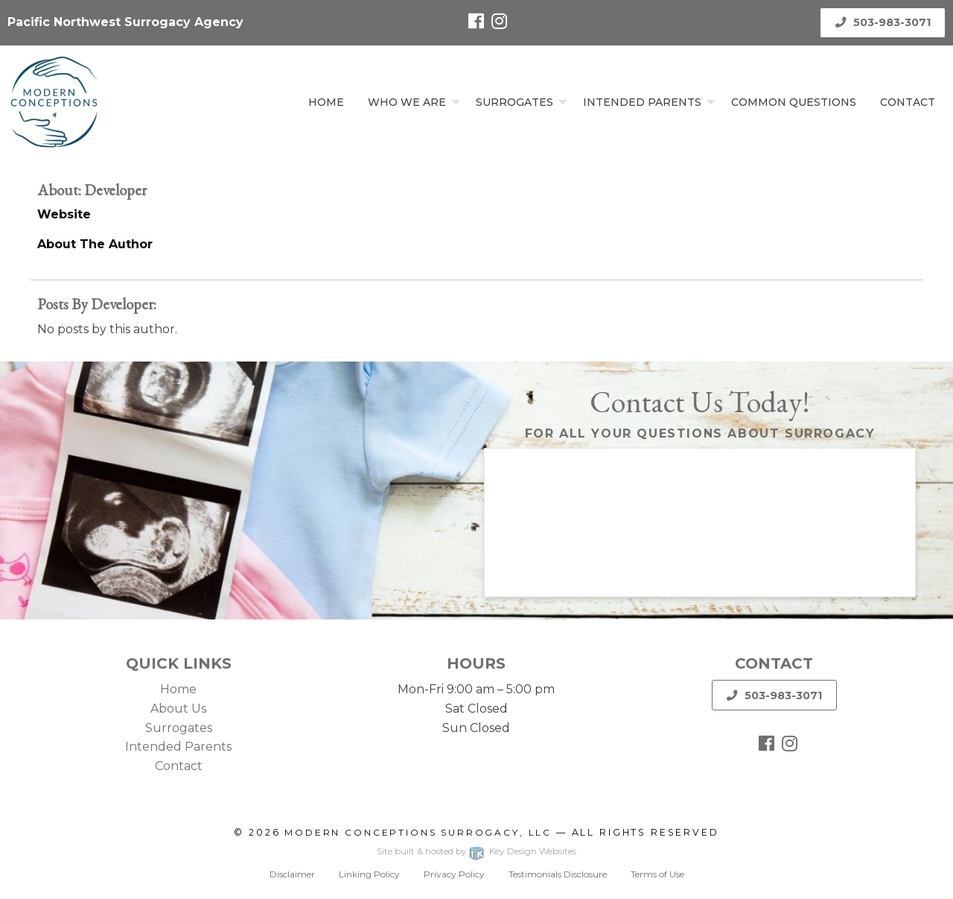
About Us (178, 708)
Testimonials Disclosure (558, 874)
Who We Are (407, 102)
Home (326, 102)
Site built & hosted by (476, 851)
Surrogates (514, 102)
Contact (907, 102)
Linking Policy (369, 874)
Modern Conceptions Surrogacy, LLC (418, 832)
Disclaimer (292, 874)
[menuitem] (326, 101)
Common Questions (793, 102)
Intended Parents (642, 102)
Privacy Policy (454, 874)
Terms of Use (657, 874)
